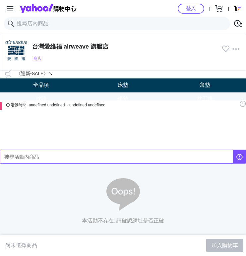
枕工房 (205, 98)
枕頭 (41, 98)
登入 (191, 8)
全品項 (41, 85)
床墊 (123, 85)
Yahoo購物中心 (48, 8)
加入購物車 (225, 245)
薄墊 (205, 85)
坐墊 (123, 98)
